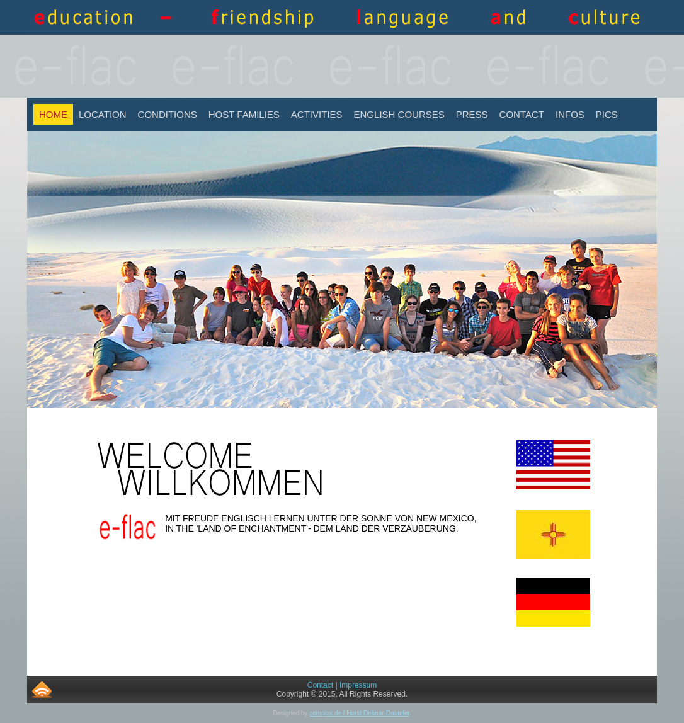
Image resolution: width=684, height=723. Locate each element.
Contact (521, 114)
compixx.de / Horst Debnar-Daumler (359, 713)
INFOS (570, 114)
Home (53, 114)
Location (103, 114)
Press (472, 114)
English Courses (399, 114)
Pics (607, 114)
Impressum (358, 685)
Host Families (244, 114)
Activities (317, 114)
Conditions (167, 114)
